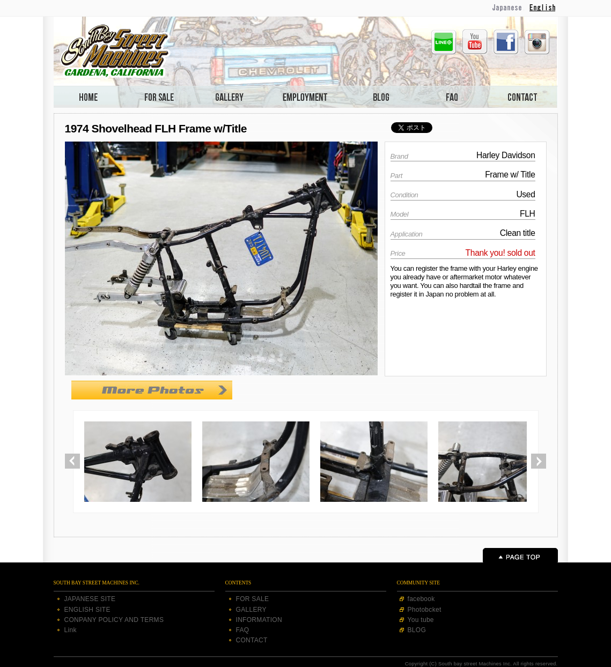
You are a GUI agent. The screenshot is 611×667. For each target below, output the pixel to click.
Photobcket (424, 609)
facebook (421, 599)
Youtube (474, 41)
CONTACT (252, 640)
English (543, 7)
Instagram (537, 42)
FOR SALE (252, 599)
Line (443, 41)
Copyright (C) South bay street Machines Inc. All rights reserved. (481, 663)
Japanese (508, 7)
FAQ (242, 630)
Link (70, 630)
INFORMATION (259, 620)
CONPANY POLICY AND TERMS (114, 620)
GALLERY (251, 609)
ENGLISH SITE (87, 609)
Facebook (505, 42)
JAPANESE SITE (90, 599)
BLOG (417, 630)
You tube (421, 620)
